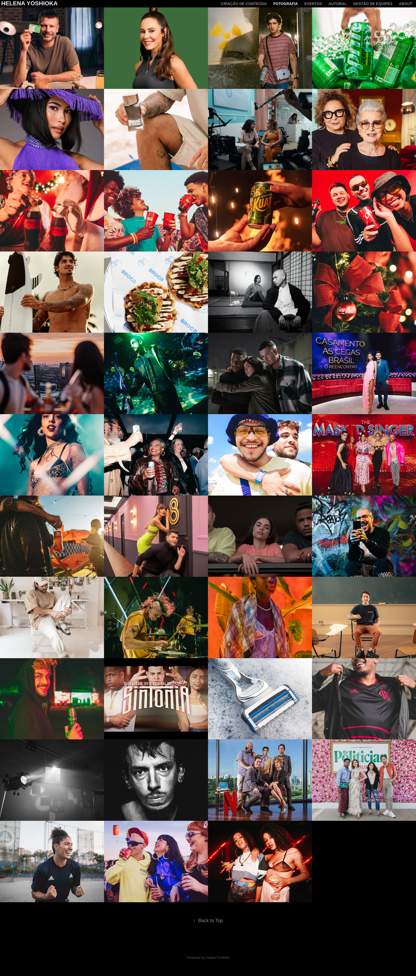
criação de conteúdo (244, 4)
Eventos (313, 4)
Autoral (337, 4)
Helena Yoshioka (29, 3)
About (405, 4)
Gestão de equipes (373, 4)
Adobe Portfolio (217, 958)
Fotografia (285, 4)
